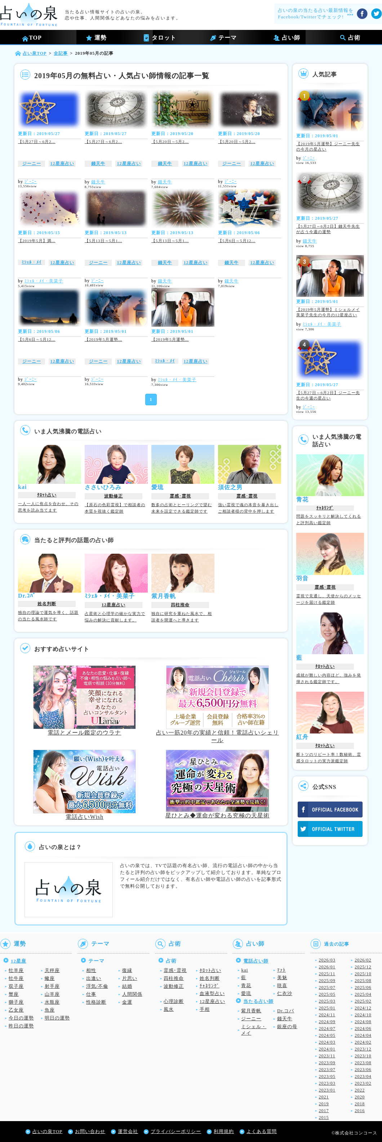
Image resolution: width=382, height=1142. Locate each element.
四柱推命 (180, 604)
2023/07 (327, 1069)
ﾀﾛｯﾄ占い (47, 495)
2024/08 (363, 1021)
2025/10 (363, 973)
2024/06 (363, 1028)
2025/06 (363, 987)
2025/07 (327, 987)
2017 (324, 1110)
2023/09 (327, 1062)
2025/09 (327, 980)
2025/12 (363, 966)
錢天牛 (98, 163)
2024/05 (327, 1035)
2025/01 (327, 1008)
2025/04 (363, 994)
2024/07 (327, 1028)
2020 (360, 1096)
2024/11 (327, 1014)
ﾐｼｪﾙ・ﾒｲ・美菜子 (44, 281)
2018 (360, 1103)
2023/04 (363, 1076)
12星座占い (62, 163)
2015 (324, 1117)
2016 (360, 1110)
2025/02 (363, 1001)
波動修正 (113, 496)
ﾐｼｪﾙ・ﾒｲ (31, 262)
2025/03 (327, 1001)
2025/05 (327, 994)
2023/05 (327, 1076)
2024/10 (363, 1014)
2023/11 (327, 1055)
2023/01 (327, 1090)
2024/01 (327, 1049)
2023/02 (363, 1083)
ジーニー (31, 163)
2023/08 (363, 1062)
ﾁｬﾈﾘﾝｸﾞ (325, 507)
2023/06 (363, 1069)
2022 (360, 1090)
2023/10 (363, 1055)
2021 (324, 1096)
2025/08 (363, 980)
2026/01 (327, 966)
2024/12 (363, 1008)
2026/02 (363, 960)
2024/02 (363, 1042)
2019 (324, 1103)
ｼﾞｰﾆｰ (31, 181)
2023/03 (327, 1083)
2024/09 (327, 1021)
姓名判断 (46, 603)
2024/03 (327, 1042)
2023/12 (363, 1049)
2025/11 (327, 973)
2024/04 (363, 1035)
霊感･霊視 (180, 496)
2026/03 (327, 960)
